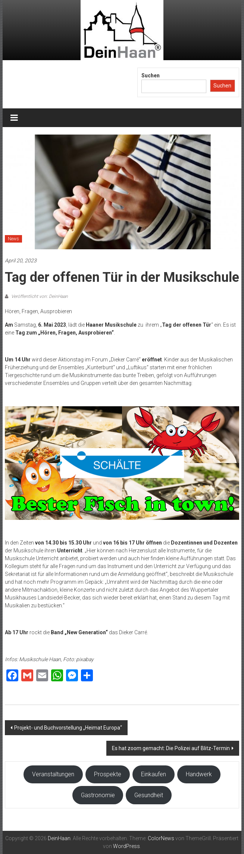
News (13, 238)
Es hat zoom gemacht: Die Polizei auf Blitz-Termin (171, 748)
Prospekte (107, 774)
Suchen (150, 75)
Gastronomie (98, 795)
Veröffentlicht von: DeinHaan (39, 296)
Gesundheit (148, 795)
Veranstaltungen (53, 774)
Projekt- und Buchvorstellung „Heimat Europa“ (68, 728)
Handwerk (199, 774)
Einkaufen (153, 774)
